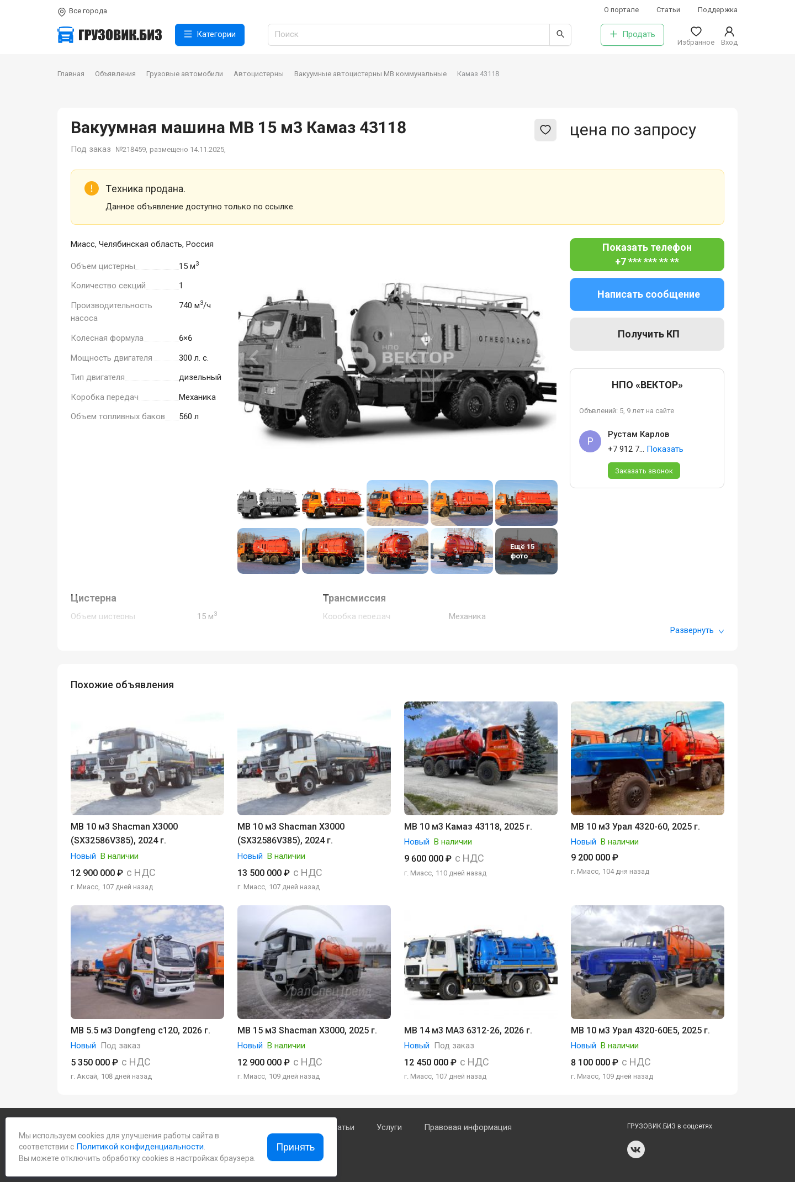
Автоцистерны (259, 74)
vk (636, 1149)
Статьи (668, 10)
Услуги (389, 1127)
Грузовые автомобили (184, 74)
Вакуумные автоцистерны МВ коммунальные (370, 74)
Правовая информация (468, 1127)
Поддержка (718, 10)
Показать (664, 449)
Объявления (115, 74)
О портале (621, 10)
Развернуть (697, 630)
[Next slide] (540, 357)
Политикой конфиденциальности (139, 1147)
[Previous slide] (255, 357)
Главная (70, 74)
